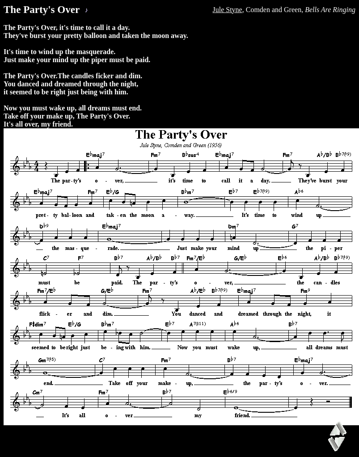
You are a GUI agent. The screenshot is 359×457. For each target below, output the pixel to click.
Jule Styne (227, 9)
